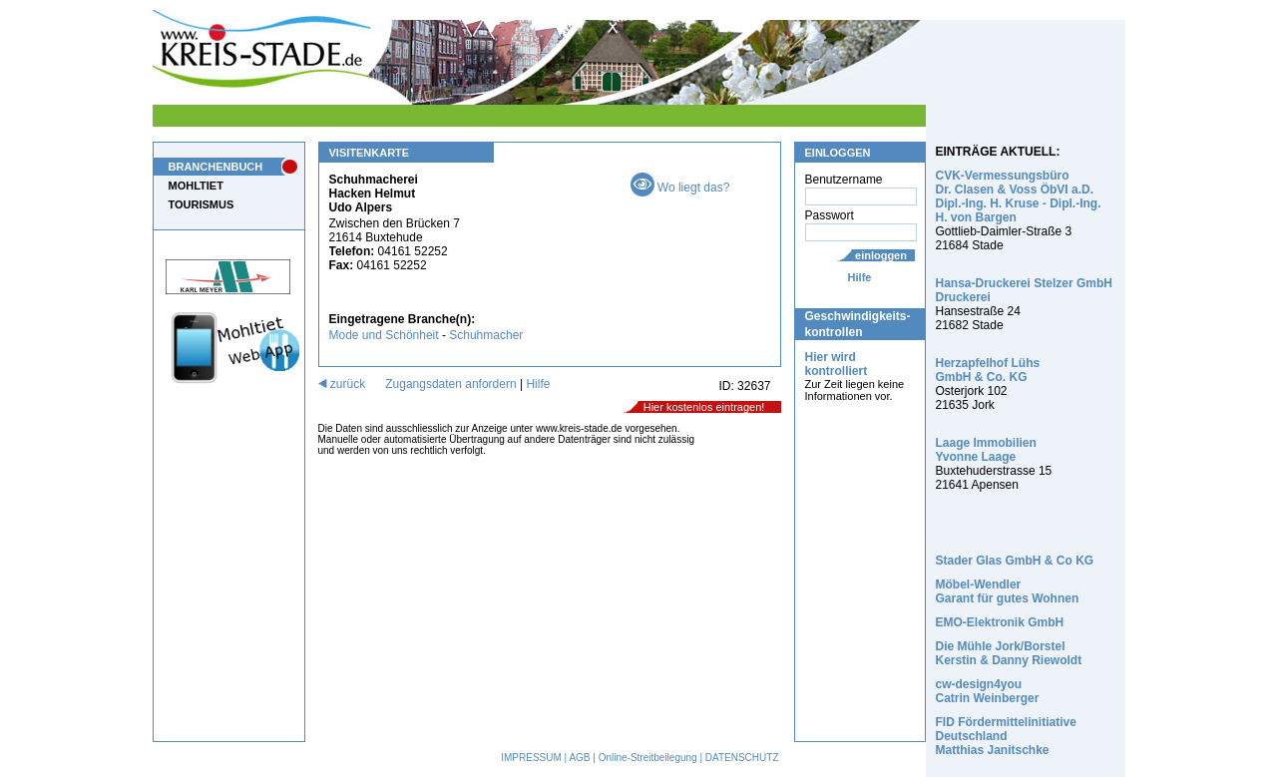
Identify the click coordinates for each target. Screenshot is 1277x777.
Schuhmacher (486, 335)
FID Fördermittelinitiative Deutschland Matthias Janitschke (1006, 736)
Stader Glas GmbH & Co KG (1015, 561)
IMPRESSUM (531, 757)
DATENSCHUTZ (742, 757)
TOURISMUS (201, 204)
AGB (579, 757)
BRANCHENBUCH (216, 167)
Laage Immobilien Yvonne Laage (986, 450)
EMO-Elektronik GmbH (1000, 622)
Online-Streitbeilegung (648, 757)
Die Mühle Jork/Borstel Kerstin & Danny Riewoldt (1009, 653)
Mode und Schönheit (384, 335)
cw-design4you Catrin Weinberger (988, 691)
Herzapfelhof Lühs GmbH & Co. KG (988, 370)
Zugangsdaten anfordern (450, 384)
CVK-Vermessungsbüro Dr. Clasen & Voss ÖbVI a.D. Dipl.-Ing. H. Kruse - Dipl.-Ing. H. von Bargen (1018, 196)
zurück (342, 384)
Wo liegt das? (680, 187)
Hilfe (860, 277)
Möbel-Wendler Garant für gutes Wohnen (1007, 591)
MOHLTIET (196, 186)
